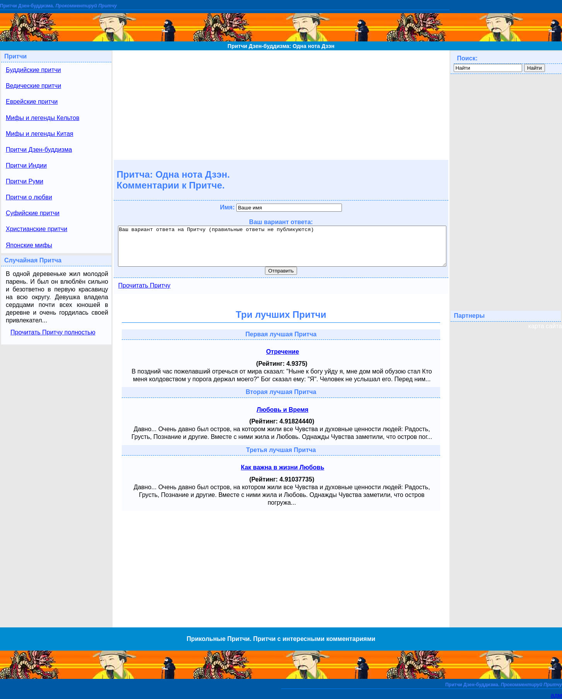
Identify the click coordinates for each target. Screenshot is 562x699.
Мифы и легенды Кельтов (42, 118)
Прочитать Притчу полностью (52, 332)
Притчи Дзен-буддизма (39, 149)
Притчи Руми (24, 181)
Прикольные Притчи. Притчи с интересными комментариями (281, 639)
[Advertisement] (281, 104)
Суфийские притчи (33, 213)
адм (556, 695)
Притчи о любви (29, 197)
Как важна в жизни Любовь (283, 467)
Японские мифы (29, 245)
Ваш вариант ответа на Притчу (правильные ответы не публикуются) (282, 246)
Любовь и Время (283, 409)
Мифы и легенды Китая (39, 133)
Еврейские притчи (32, 101)
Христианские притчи (36, 229)
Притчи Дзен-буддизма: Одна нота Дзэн (280, 46)
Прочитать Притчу (144, 285)
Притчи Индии (26, 165)
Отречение (282, 351)
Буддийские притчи (33, 70)
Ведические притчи (33, 85)
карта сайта (545, 326)
